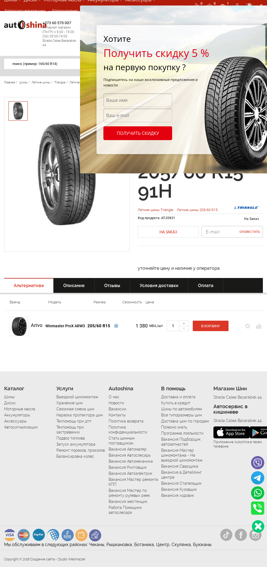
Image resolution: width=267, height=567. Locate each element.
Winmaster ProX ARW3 (65, 326)
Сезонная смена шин (75, 409)
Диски (9, 403)
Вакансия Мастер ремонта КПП (133, 482)
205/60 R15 (98, 325)
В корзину (210, 326)
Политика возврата (126, 421)
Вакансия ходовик (177, 495)
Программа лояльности (182, 433)
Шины (9, 397)
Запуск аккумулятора (75, 444)
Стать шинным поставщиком (121, 440)
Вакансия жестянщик (128, 501)
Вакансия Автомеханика (131, 461)
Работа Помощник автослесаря (125, 510)
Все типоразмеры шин (181, 415)
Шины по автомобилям (181, 409)
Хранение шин (69, 403)
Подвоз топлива (70, 438)
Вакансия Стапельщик (181, 483)
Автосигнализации (24, 10)
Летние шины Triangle (156, 210)
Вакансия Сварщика (179, 466)
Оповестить (250, 232)
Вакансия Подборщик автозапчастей (181, 441)
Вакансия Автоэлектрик (130, 473)
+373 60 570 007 (60, 34)
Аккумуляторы (17, 415)
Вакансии (117, 409)
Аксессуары (15, 421)
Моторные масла (19, 409)
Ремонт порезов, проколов (80, 450)
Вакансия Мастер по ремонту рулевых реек (129, 493)
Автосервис (64, 10)
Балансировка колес (75, 456)
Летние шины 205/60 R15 (197, 210)
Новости (116, 403)
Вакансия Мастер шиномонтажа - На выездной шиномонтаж (181, 455)
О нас (114, 397)
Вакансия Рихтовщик (128, 467)
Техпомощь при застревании (70, 429)
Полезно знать (174, 427)
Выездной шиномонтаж (77, 397)
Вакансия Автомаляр (128, 449)
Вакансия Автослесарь (129, 455)
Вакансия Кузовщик (179, 489)
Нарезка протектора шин (79, 415)
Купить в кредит (176, 403)
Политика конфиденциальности (128, 429)
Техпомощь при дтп (73, 421)
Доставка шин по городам (185, 421)
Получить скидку (138, 133)
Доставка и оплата (178, 397)
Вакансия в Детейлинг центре (181, 474)
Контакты (117, 415)
